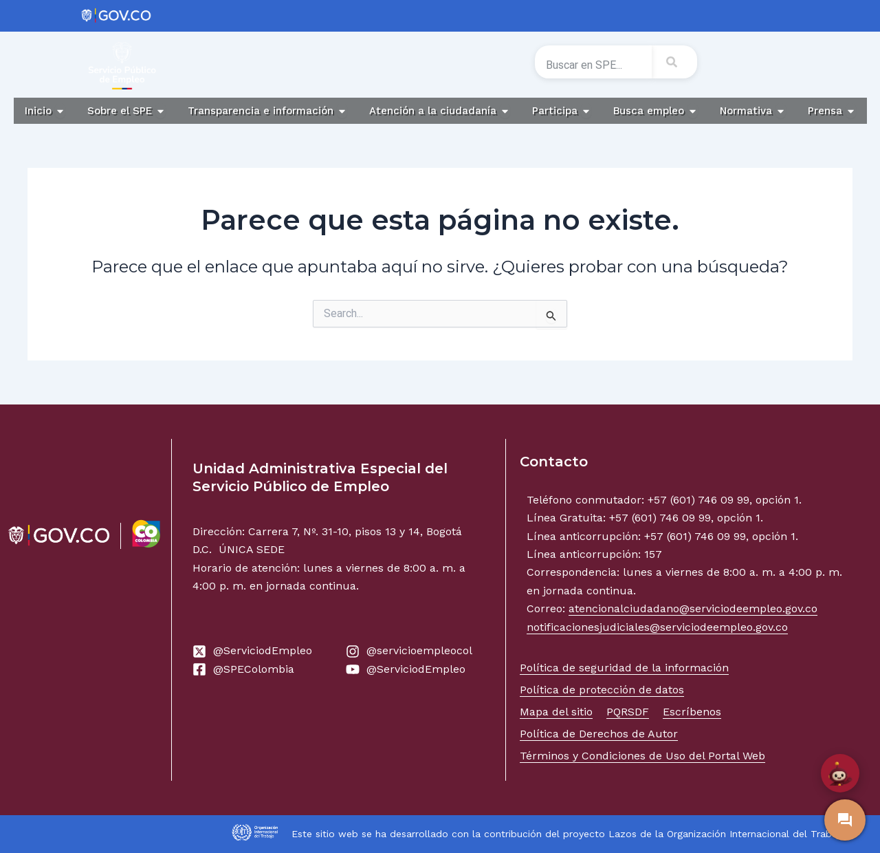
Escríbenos (692, 711)
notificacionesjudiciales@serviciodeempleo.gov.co (657, 627)
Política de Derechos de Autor (599, 733)
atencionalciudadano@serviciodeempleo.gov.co (693, 608)
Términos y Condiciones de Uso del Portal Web (642, 755)
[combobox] (593, 64)
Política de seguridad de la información (624, 667)
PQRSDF (627, 711)
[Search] (674, 61)
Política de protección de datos (602, 689)
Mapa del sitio (556, 711)
